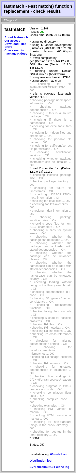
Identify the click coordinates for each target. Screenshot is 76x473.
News (8, 47)
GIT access (12, 40)
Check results (14, 50)
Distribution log (40, 460)
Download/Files (15, 43)
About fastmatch (16, 37)
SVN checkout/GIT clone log (49, 467)
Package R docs (15, 53)
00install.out (59, 454)
